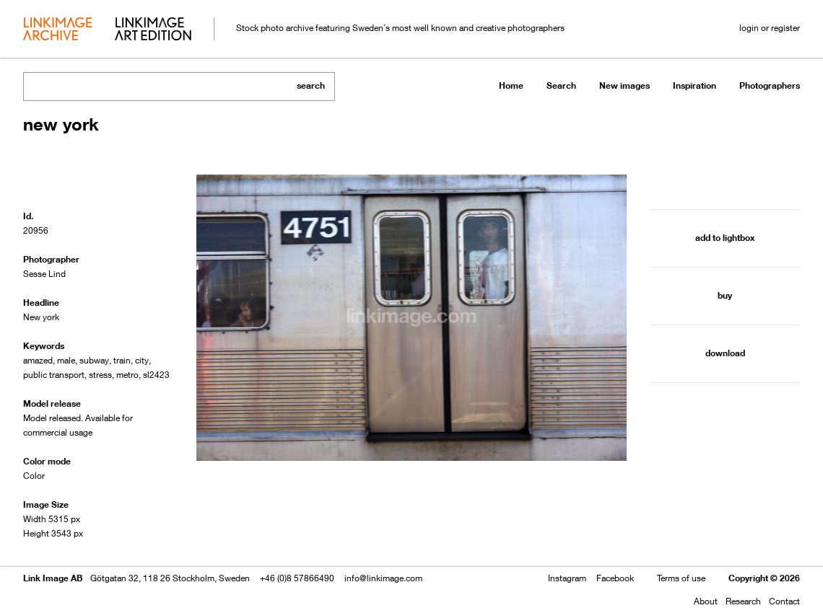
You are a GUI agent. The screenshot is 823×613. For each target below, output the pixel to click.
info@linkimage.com (383, 578)
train (122, 360)
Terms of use (681, 578)
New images (624, 85)
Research (743, 601)
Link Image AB (52, 578)
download (725, 353)
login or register (769, 27)
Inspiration (694, 85)
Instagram (567, 578)
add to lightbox (724, 237)
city (142, 360)
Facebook (615, 578)
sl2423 (156, 374)
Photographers (769, 85)
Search (561, 85)
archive (57, 30)
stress (100, 374)
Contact (784, 601)
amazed (38, 360)
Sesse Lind (44, 273)
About (706, 601)
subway (94, 360)
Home (511, 85)
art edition (153, 30)
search (311, 85)
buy (725, 295)
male (66, 360)
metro (127, 374)
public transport (53, 374)
